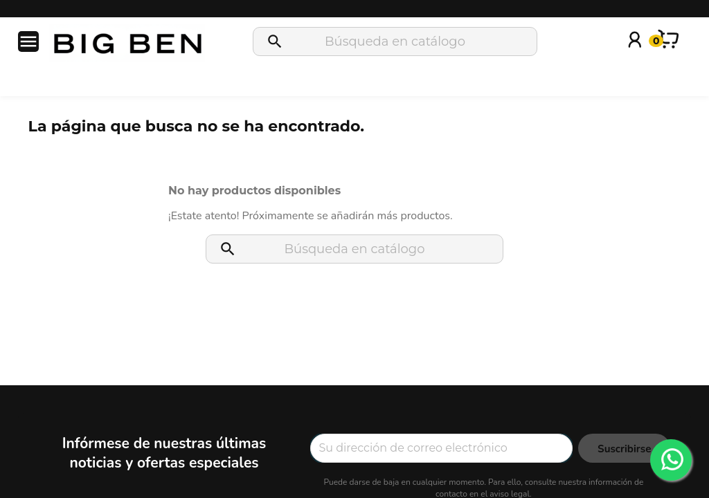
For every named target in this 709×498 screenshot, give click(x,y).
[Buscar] (395, 41)
